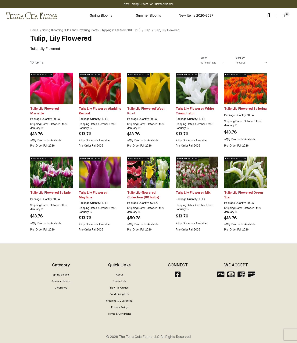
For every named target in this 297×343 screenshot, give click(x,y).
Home (34, 30)
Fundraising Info (119, 294)
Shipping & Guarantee (119, 300)
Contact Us (119, 280)
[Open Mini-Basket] (286, 16)
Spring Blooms (101, 15)
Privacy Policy (119, 307)
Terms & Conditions (119, 313)
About (119, 274)
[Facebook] (178, 276)
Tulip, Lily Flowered (166, 30)
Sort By (240, 57)
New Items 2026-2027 (196, 15)
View (203, 57)
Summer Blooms (148, 15)
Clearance (61, 287)
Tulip (147, 30)
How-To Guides (119, 287)
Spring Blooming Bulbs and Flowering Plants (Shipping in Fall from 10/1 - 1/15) (91, 30)
